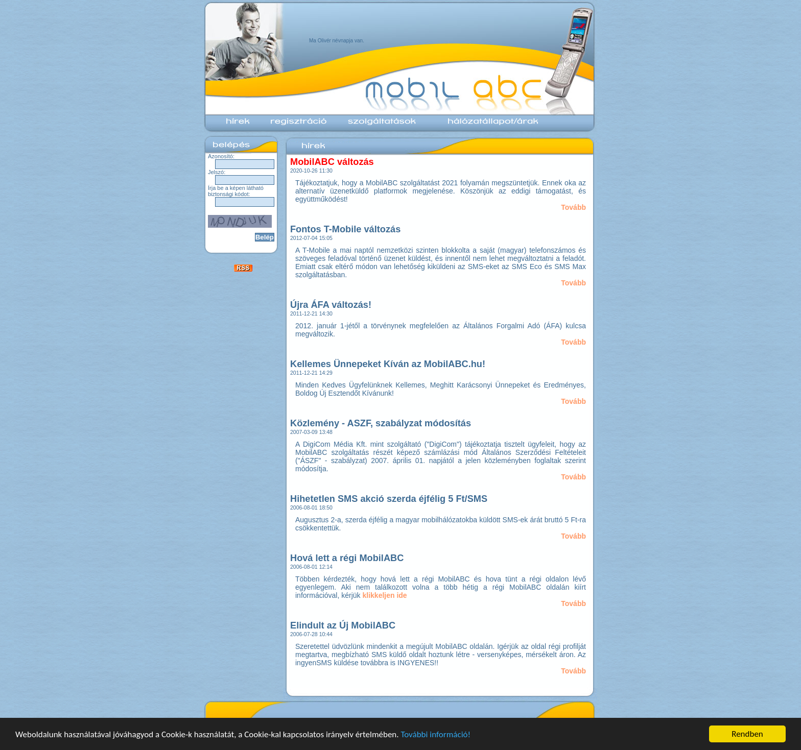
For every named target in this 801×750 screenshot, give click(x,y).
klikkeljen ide (385, 595)
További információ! (435, 734)
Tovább (573, 207)
